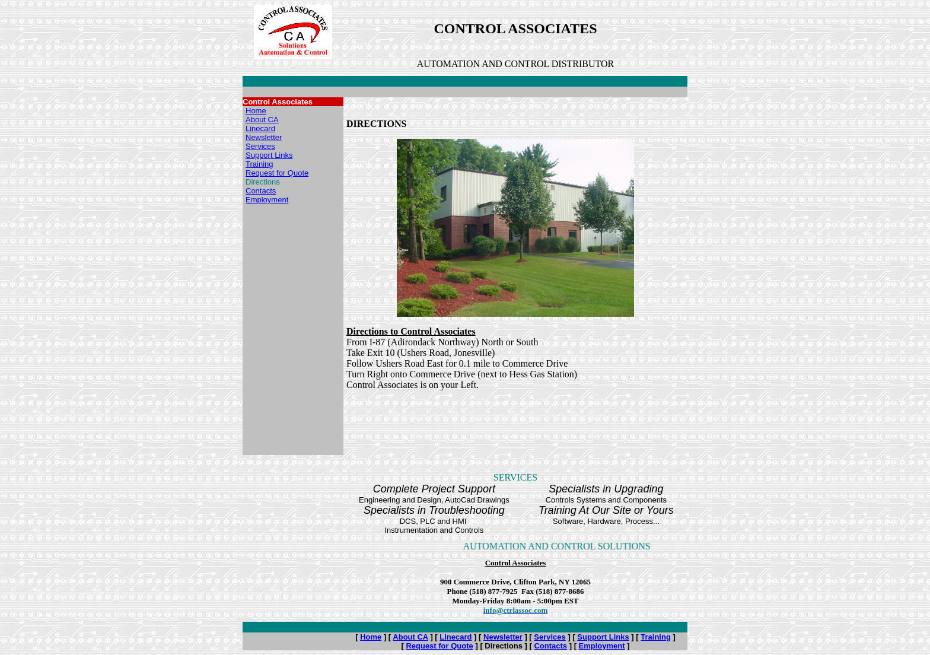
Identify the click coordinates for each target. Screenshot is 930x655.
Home (256, 110)
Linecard (260, 128)
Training (259, 164)
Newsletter (264, 137)
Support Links (269, 155)
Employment (267, 199)
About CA (262, 119)
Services (260, 146)
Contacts (261, 190)
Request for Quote (277, 172)
